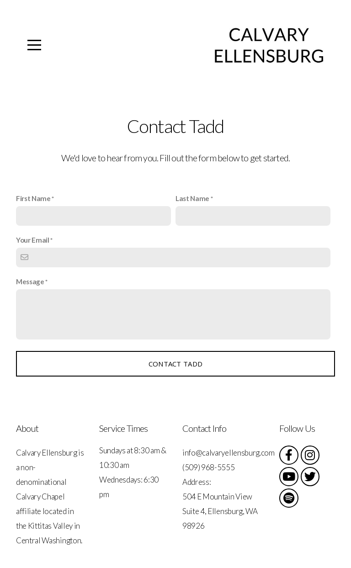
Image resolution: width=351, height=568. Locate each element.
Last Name (192, 198)
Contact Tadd (176, 363)
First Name (33, 198)
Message (30, 281)
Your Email (32, 240)
